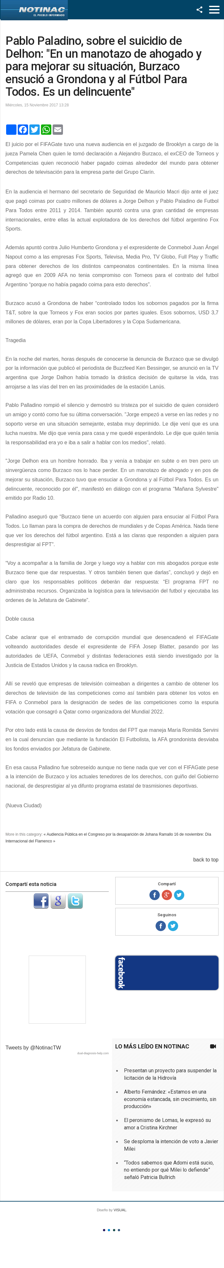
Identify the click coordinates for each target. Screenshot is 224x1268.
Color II (109, 1230)
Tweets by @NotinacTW (33, 1047)
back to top (206, 859)
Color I (104, 1230)
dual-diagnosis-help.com (93, 1053)
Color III (114, 1230)
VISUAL (120, 1210)
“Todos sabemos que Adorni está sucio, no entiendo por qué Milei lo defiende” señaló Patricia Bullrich (169, 1170)
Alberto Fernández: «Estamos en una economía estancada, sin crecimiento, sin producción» (170, 1099)
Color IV (119, 1230)
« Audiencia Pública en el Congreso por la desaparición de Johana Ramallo (108, 834)
